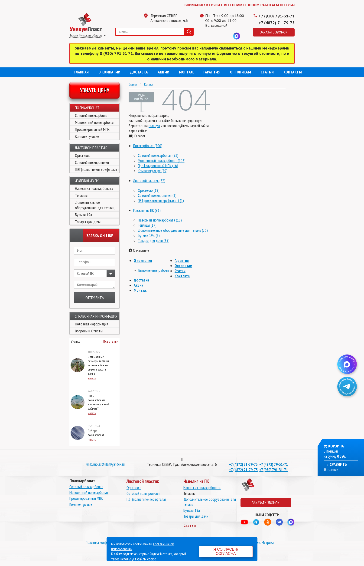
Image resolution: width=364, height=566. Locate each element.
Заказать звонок (273, 32)
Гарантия (211, 72)
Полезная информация (91, 324)
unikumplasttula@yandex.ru (105, 464)
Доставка (139, 72)
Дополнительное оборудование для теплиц (94, 205)
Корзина (336, 446)
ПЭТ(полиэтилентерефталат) (97, 169)
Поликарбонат (87, 107)
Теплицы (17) (147, 225)
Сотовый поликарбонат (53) (158, 155)
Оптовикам (240, 72)
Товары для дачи (88, 221)
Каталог (148, 84)
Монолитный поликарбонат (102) (161, 160)
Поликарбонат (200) (147, 145)
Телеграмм (208, 36)
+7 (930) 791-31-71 (277, 16)
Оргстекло (83, 155)
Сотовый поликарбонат (92, 115)
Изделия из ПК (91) (147, 210)
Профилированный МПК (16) (158, 165)
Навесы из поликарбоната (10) (160, 220)
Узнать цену (94, 90)
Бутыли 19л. (84, 214)
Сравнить (335, 464)
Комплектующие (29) (152, 170)
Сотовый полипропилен (92, 162)
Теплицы (81, 195)
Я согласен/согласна (225, 551)
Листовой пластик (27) (149, 180)
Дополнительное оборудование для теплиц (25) (173, 230)
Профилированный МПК (92, 129)
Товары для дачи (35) (153, 240)
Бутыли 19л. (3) (149, 235)
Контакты (292, 72)
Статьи (267, 72)
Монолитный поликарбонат (95, 122)
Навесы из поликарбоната (94, 188)
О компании (109, 72)
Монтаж (186, 72)
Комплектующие (87, 136)
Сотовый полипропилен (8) (157, 195)
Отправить (94, 297)
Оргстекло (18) (148, 190)
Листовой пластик (91, 147)
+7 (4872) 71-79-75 (277, 22)
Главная (81, 72)
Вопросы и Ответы (89, 331)
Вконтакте (227, 36)
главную (154, 125)
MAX (236, 36)
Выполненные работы (153, 270)
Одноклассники (217, 36)
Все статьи (110, 341)
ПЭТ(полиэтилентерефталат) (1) (161, 200)
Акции (163, 72)
